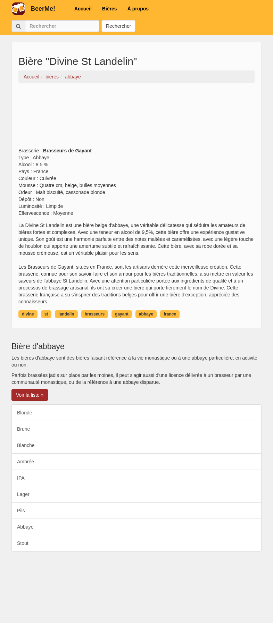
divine (28, 314)
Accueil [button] (83, 8)
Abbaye (25, 527)
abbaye (146, 314)
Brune (23, 429)
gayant (122, 314)
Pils (21, 510)
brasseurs (95, 314)
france (170, 314)
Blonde (24, 412)
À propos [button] (138, 8)
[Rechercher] (62, 26)
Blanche (26, 445)
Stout (22, 543)
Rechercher (118, 26)
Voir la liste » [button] (29, 395)
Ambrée (25, 461)
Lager (23, 494)
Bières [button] (109, 8)
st (46, 314)
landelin (66, 314)
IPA (21, 478)
